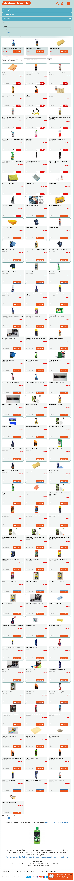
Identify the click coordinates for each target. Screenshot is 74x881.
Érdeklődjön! (17, 51)
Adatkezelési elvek (59, 871)
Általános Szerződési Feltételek (45, 871)
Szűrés (5, 56)
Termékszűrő (7, 18)
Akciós (4, 60)
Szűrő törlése (6, 32)
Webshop (4, 36)
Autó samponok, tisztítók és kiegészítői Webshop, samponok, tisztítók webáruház (37, 857)
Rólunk (10, 871)
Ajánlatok (4, 871)
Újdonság (19, 60)
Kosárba (19, 83)
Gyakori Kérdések (31, 871)
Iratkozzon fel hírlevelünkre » (64, 877)
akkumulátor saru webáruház (56, 822)
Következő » (19, 818)
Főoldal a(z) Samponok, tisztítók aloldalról (12, 867)
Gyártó (5, 26)
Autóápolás (9, 36)
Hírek (14, 871)
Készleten (11, 60)
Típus (5, 29)
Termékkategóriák (8, 14)
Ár (4, 22)
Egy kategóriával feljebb (10, 10)
